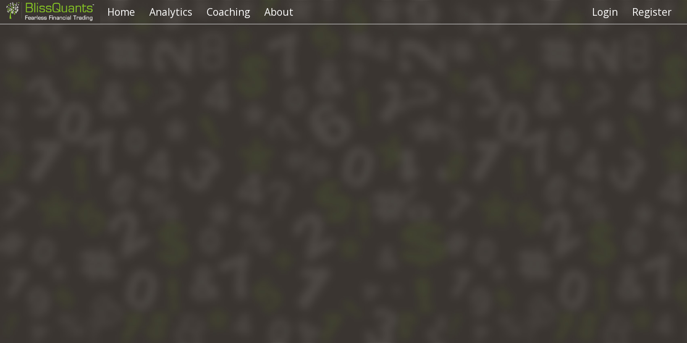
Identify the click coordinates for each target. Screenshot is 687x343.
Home (121, 12)
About (278, 12)
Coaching (228, 12)
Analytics (170, 12)
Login (605, 12)
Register (652, 12)
